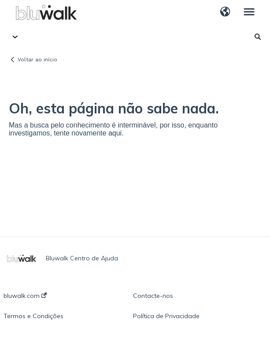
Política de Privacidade (166, 315)
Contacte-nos (153, 295)
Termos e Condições (33, 315)
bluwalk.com (25, 295)
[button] (225, 12)
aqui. (116, 133)
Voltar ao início (37, 59)
